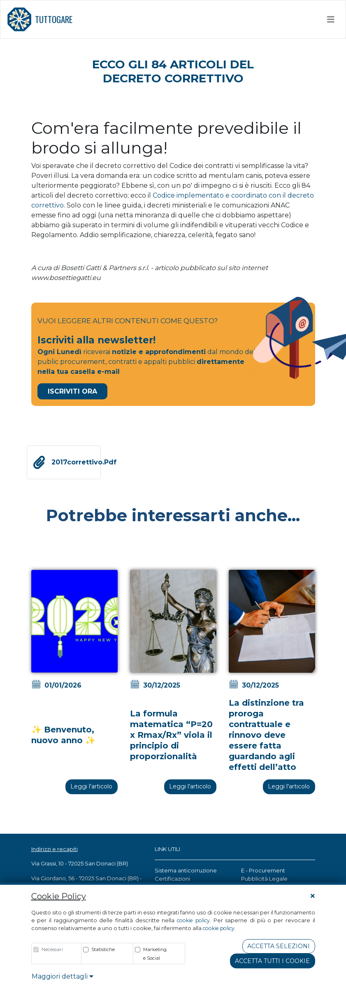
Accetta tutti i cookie (272, 961)
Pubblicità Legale (264, 878)
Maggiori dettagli (62, 976)
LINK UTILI (167, 849)
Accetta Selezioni (278, 946)
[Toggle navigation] (330, 19)
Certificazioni (172, 878)
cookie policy (193, 920)
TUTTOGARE (39, 19)
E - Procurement (263, 870)
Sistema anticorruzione (186, 870)
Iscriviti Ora (72, 391)
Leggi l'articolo (91, 786)
